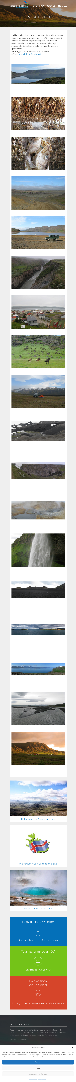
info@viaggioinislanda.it (18, 1039)
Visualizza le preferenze (38, 1074)
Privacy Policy (42, 1079)
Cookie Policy (33, 1079)
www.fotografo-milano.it (30, 54)
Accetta (38, 1062)
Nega (38, 1068)
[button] (73, 1048)
